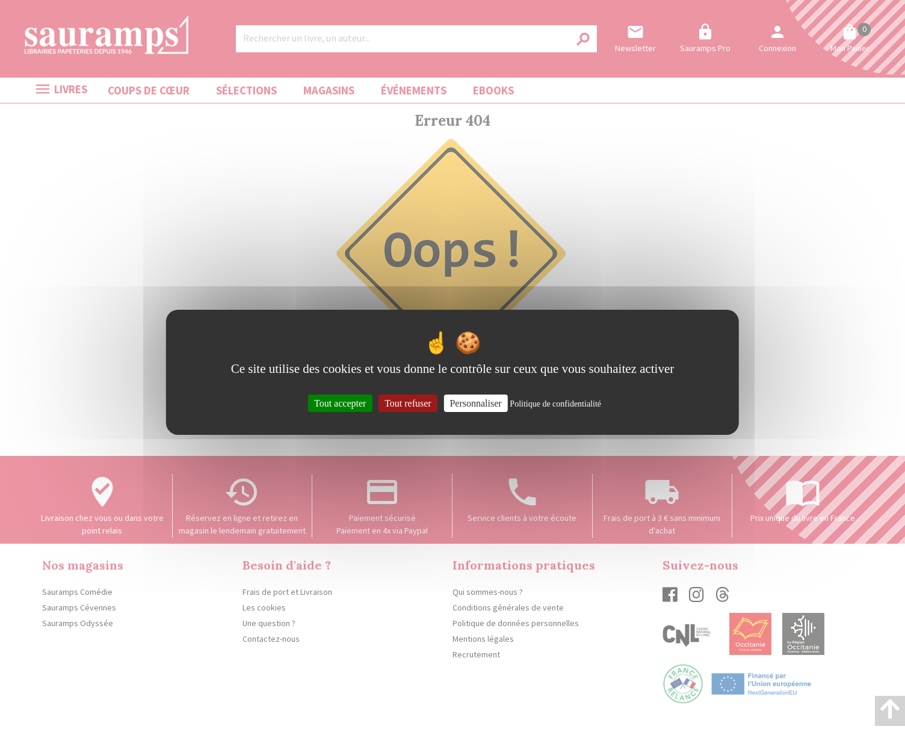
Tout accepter (340, 403)
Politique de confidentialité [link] (555, 403)
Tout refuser (408, 403)
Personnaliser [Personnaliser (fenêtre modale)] (475, 403)
